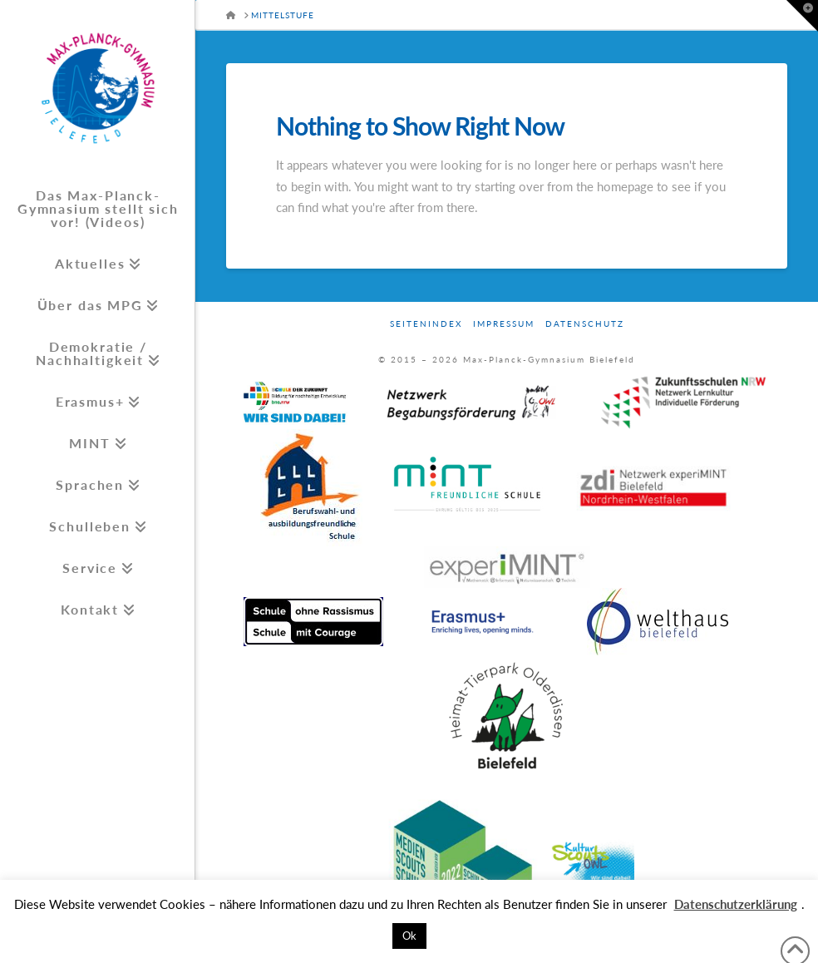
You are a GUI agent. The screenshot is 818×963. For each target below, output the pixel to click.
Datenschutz (584, 323)
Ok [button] (409, 935)
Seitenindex (426, 323)
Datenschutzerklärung (735, 903)
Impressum (504, 323)
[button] (802, 16)
